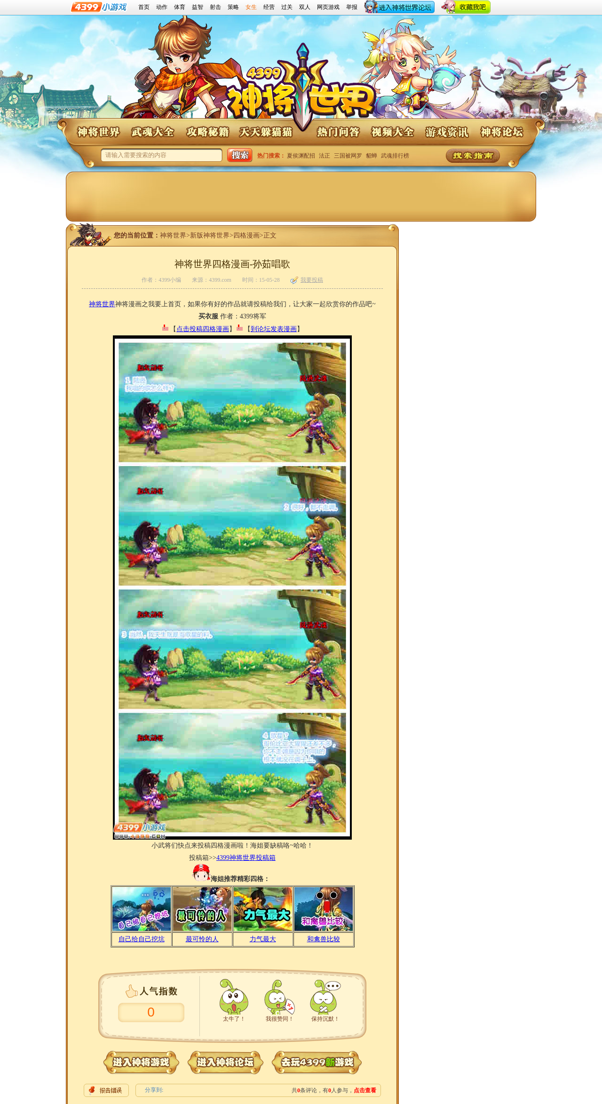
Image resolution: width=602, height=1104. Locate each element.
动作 (161, 7)
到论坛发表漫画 (274, 329)
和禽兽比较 (323, 939)
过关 (287, 7)
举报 (351, 7)
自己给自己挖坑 (142, 939)
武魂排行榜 (395, 155)
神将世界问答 (337, 132)
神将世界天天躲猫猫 (266, 132)
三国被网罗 (348, 155)
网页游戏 (328, 7)
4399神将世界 (301, 88)
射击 (215, 7)
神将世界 (97, 132)
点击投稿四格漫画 (202, 329)
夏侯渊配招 (301, 155)
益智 (197, 7)
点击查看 (365, 1090)
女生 (251, 7)
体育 (179, 7)
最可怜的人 (202, 939)
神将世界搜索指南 (473, 156)
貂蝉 (371, 155)
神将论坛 (501, 132)
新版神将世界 (210, 235)
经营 (269, 7)
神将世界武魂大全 (152, 132)
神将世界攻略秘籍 (207, 132)
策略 (233, 7)
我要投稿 (307, 280)
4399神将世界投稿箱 (246, 857)
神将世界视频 (392, 132)
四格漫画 (246, 235)
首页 (144, 7)
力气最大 (263, 939)
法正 (324, 155)
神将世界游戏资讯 (446, 132)
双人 (304, 7)
